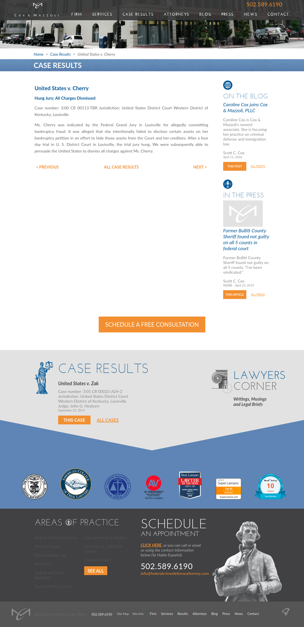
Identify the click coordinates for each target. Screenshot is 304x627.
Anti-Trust (43, 563)
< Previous (47, 167)
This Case (74, 420)
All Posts (258, 166)
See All (96, 570)
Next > (200, 167)
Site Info (138, 614)
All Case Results (121, 167)
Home (39, 54)
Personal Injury (47, 546)
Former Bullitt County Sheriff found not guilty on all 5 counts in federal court (246, 239)
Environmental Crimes (53, 586)
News (251, 14)
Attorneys (176, 14)
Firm (76, 14)
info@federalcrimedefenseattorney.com (175, 573)
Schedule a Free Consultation (152, 324)
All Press (258, 294)
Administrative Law (50, 555)
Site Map (123, 614)
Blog (205, 14)
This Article (235, 294)
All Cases (108, 420)
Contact (278, 14)
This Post (235, 166)
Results (183, 614)
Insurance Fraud (97, 559)
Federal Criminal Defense (56, 537)
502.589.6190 (264, 4)
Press (227, 14)
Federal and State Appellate (49, 575)
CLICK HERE (151, 545)
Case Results (138, 14)
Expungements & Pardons (105, 537)
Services (102, 14)
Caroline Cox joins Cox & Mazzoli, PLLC (245, 107)
